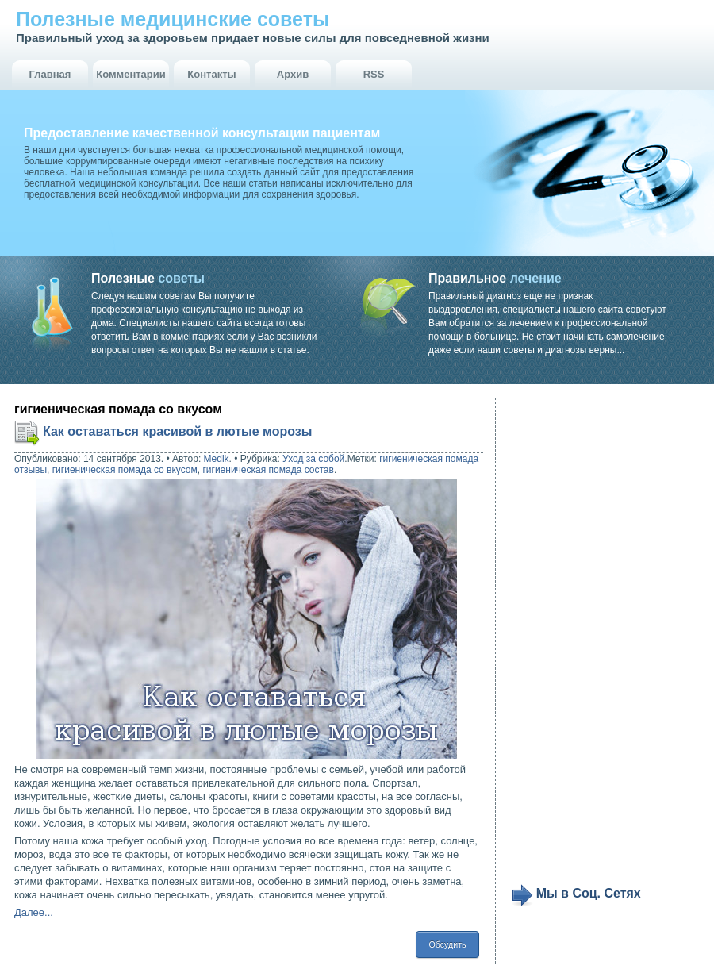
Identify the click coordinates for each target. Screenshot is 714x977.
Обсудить (447, 944)
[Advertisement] (566, 640)
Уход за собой (313, 458)
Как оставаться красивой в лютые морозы (177, 431)
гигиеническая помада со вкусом (125, 469)
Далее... (33, 912)
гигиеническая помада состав (267, 469)
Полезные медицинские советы (172, 19)
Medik (216, 458)
